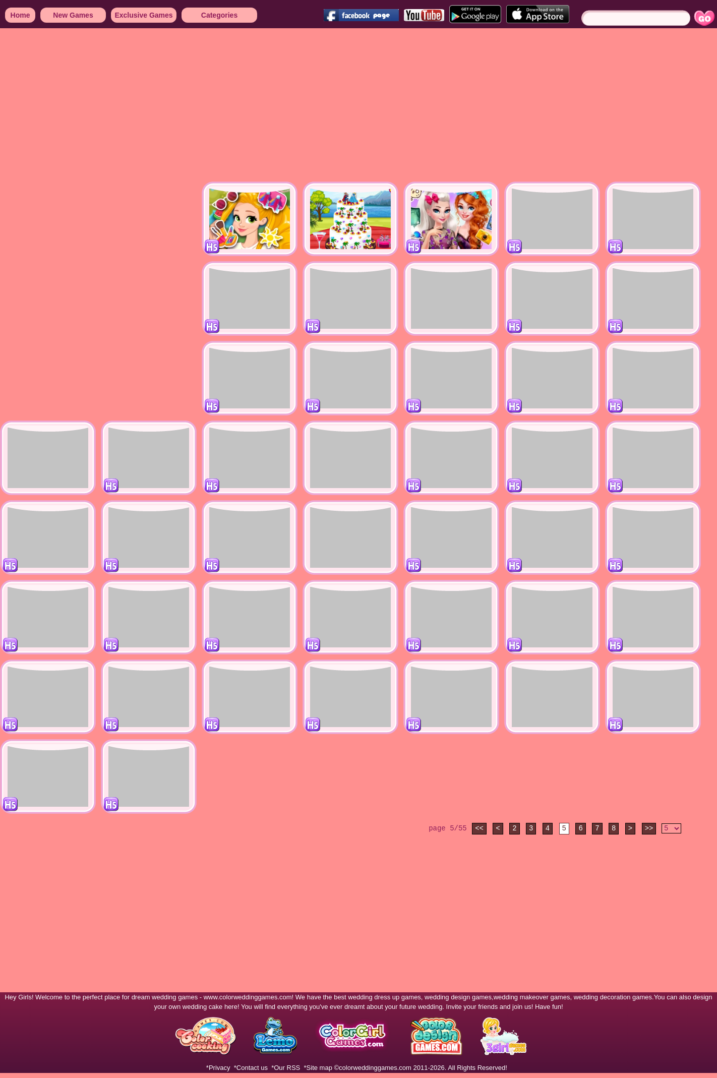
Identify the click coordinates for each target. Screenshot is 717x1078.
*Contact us (251, 1067)
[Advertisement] (193, 105)
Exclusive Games (143, 15)
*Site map (318, 1067)
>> (649, 828)
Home (20, 15)
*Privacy (218, 1067)
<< (479, 828)
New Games (73, 15)
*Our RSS (285, 1067)
